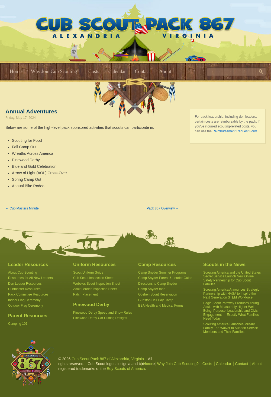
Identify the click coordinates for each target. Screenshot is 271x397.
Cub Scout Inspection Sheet (93, 278)
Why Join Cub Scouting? (55, 71)
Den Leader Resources (24, 284)
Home (16, 71)
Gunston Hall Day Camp (155, 300)
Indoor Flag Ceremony (24, 300)
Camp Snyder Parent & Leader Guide (165, 278)
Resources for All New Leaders (30, 278)
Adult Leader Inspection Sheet (95, 289)
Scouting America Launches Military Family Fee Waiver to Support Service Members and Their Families (230, 328)
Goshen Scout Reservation (157, 294)
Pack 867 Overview (163, 208)
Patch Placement (85, 294)
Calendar (117, 71)
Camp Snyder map (151, 289)
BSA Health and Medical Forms (160, 305)
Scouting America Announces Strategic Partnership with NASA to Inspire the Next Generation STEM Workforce (231, 293)
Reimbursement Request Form (234, 131)
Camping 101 (17, 324)
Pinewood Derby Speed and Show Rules (102, 312)
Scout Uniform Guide (88, 272)
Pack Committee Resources (28, 294)
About (165, 71)
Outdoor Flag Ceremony (25, 305)
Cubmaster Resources (24, 289)
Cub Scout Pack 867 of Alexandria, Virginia (108, 359)
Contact (142, 71)
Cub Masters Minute (22, 208)
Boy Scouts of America (126, 368)
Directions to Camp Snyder (157, 284)
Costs (93, 71)
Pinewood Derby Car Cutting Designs (100, 318)
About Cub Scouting (22, 272)
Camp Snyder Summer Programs (162, 272)
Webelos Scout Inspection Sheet (96, 284)
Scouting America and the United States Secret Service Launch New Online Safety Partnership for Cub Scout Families (232, 278)
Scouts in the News (224, 264)
